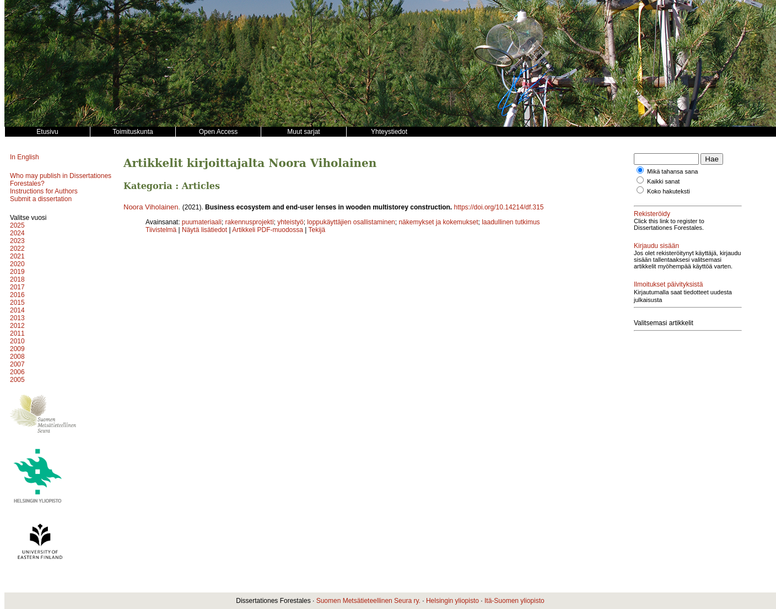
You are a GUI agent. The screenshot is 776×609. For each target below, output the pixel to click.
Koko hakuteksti (668, 191)
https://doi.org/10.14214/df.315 (499, 207)
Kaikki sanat (663, 181)
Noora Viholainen (151, 207)
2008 (17, 356)
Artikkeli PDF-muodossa (267, 230)
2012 (17, 326)
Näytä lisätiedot (205, 230)
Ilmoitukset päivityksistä (668, 284)
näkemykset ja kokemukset (438, 222)
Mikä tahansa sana (672, 171)
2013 (17, 318)
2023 (17, 241)
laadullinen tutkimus (511, 222)
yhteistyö (290, 222)
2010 (17, 341)
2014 (17, 310)
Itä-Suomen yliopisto (514, 601)
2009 (17, 349)
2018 (17, 279)
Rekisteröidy (652, 214)
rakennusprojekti (249, 222)
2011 (17, 333)
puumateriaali (202, 222)
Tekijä (317, 230)
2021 (17, 256)
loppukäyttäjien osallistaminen (351, 222)
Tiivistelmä (161, 230)
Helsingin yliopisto (452, 601)
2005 (17, 380)
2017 (17, 287)
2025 (17, 225)
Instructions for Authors (44, 191)
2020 (17, 264)
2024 (17, 233)
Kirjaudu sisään (656, 246)
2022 (17, 248)
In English (24, 157)
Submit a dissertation (41, 199)
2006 (17, 372)
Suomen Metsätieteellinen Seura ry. (368, 601)
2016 (17, 295)
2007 (17, 364)
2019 (17, 272)
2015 (17, 302)
